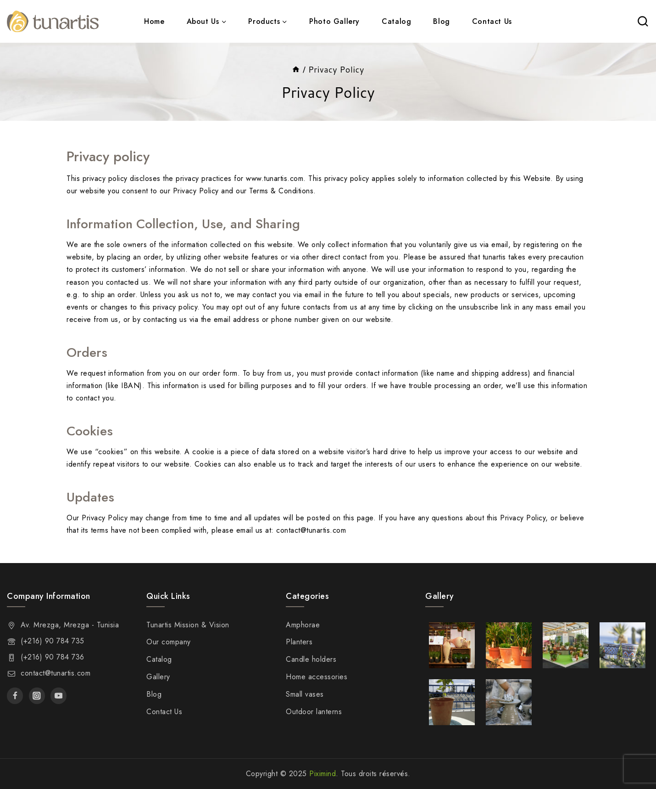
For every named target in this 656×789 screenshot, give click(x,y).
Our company (168, 642)
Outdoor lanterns (314, 711)
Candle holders (311, 659)
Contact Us (492, 21)
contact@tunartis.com (55, 673)
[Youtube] (58, 696)
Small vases (305, 694)
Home (154, 21)
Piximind (322, 773)
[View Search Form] (643, 21)
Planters (299, 642)
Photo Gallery (334, 21)
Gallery (158, 676)
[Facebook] (15, 696)
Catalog (396, 21)
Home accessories (316, 676)
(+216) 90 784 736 (52, 657)
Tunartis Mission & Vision (187, 625)
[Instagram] (37, 696)
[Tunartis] (53, 21)
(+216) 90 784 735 (52, 641)
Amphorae (303, 625)
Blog (441, 21)
